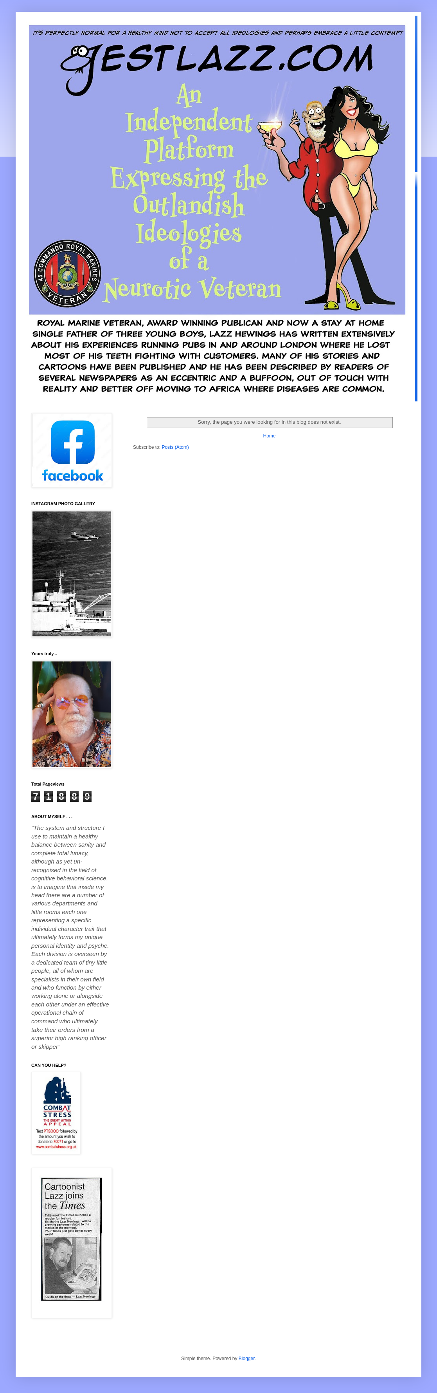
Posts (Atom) (175, 447)
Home (269, 436)
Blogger (247, 1358)
